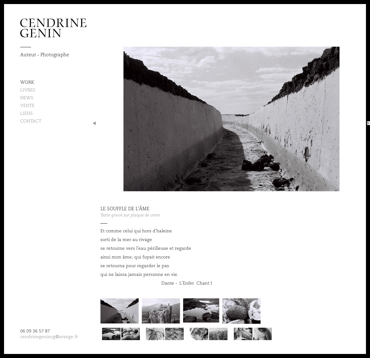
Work (27, 82)
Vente (27, 105)
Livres (27, 90)
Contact (30, 121)
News (26, 97)
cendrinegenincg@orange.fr (49, 336)
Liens (26, 113)
